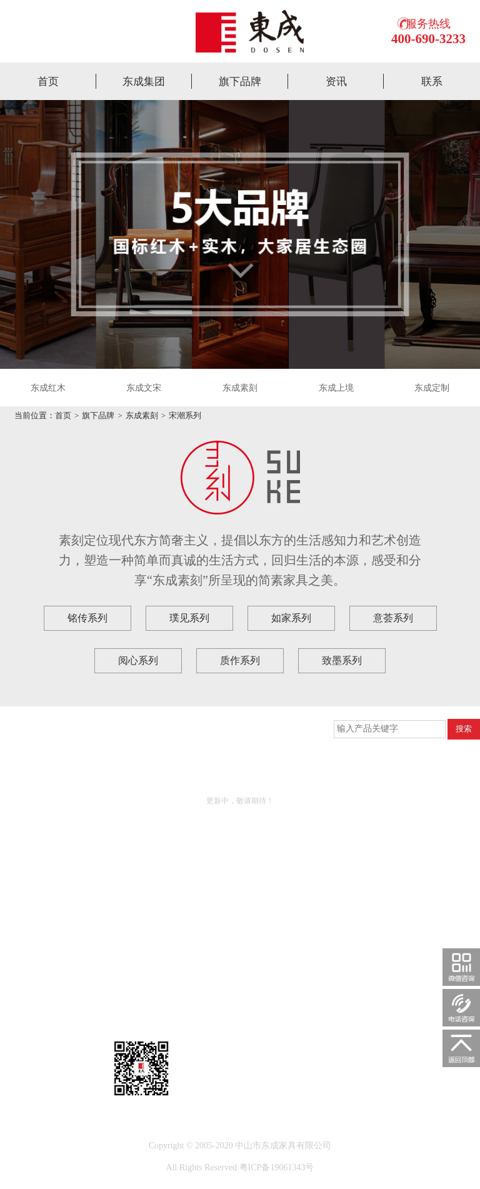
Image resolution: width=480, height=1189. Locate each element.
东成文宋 (143, 388)
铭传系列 (88, 618)
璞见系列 (189, 618)
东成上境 (336, 388)
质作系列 (240, 660)
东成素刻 (240, 388)
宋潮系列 (185, 415)
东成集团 (143, 82)
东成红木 (48, 388)
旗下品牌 (240, 82)
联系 (431, 82)
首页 (48, 82)
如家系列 (291, 618)
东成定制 (431, 388)
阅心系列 (138, 660)
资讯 (336, 82)
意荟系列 (393, 618)
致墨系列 (342, 660)
